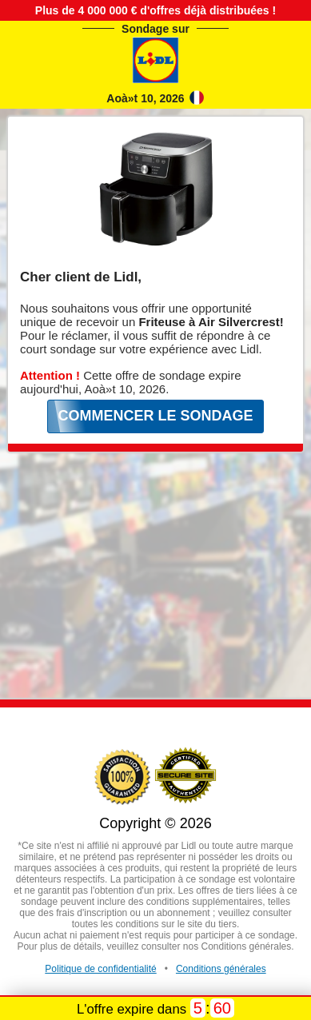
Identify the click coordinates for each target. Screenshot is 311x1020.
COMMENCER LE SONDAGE (155, 416)
